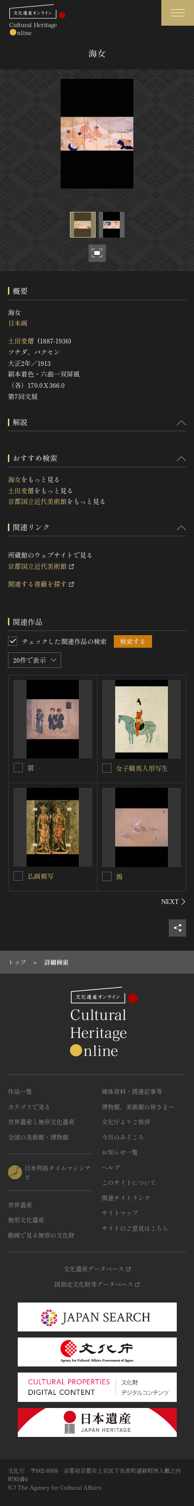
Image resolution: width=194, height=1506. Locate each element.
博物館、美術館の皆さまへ (138, 1106)
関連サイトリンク (126, 1197)
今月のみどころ (123, 1137)
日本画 (18, 323)
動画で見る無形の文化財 (41, 1235)
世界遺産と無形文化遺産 (41, 1121)
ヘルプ (111, 1167)
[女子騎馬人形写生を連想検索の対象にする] (106, 768)
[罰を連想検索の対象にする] (18, 767)
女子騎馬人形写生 (142, 768)
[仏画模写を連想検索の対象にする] (18, 876)
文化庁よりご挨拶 (126, 1121)
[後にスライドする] (173, 901)
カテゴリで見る (29, 1106)
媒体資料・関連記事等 (132, 1091)
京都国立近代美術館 (37, 501)
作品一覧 (20, 1091)
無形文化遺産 (26, 1219)
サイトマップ (120, 1212)
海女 (14, 479)
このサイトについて (129, 1182)
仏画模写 (41, 876)
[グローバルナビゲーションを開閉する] (177, 13)
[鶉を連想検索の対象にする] (106, 876)
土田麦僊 (21, 340)
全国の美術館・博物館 (38, 1137)
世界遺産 (20, 1204)
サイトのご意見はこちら (135, 1228)
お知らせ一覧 (120, 1152)
